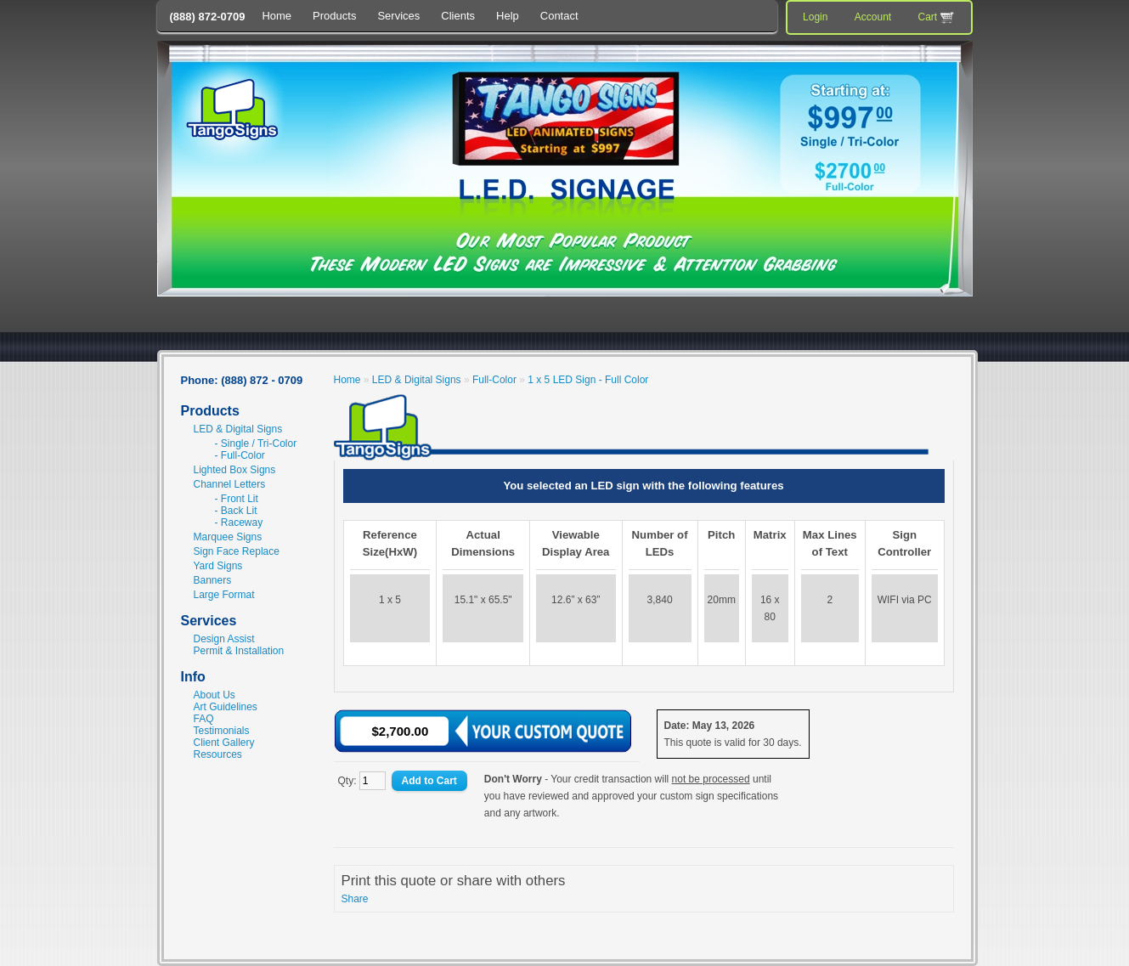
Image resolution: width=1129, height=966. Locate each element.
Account (873, 17)
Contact (559, 15)
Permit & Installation (239, 651)
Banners (213, 580)
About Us (214, 695)
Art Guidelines (225, 707)
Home (276, 15)
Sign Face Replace (236, 551)
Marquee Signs (228, 537)
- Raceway (239, 522)
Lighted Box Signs (235, 470)
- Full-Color (240, 455)
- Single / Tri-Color (256, 443)
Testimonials (222, 731)
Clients (458, 15)
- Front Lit (236, 499)
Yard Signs (218, 566)
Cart (937, 18)
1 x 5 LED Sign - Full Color (588, 380)
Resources (218, 754)
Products (334, 15)
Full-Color (494, 380)
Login (815, 17)
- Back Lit (236, 511)
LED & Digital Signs (238, 429)
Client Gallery (224, 743)
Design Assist (224, 639)
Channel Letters (230, 484)
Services (398, 15)
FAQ (204, 719)
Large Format (224, 595)
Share (355, 899)
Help (507, 15)
